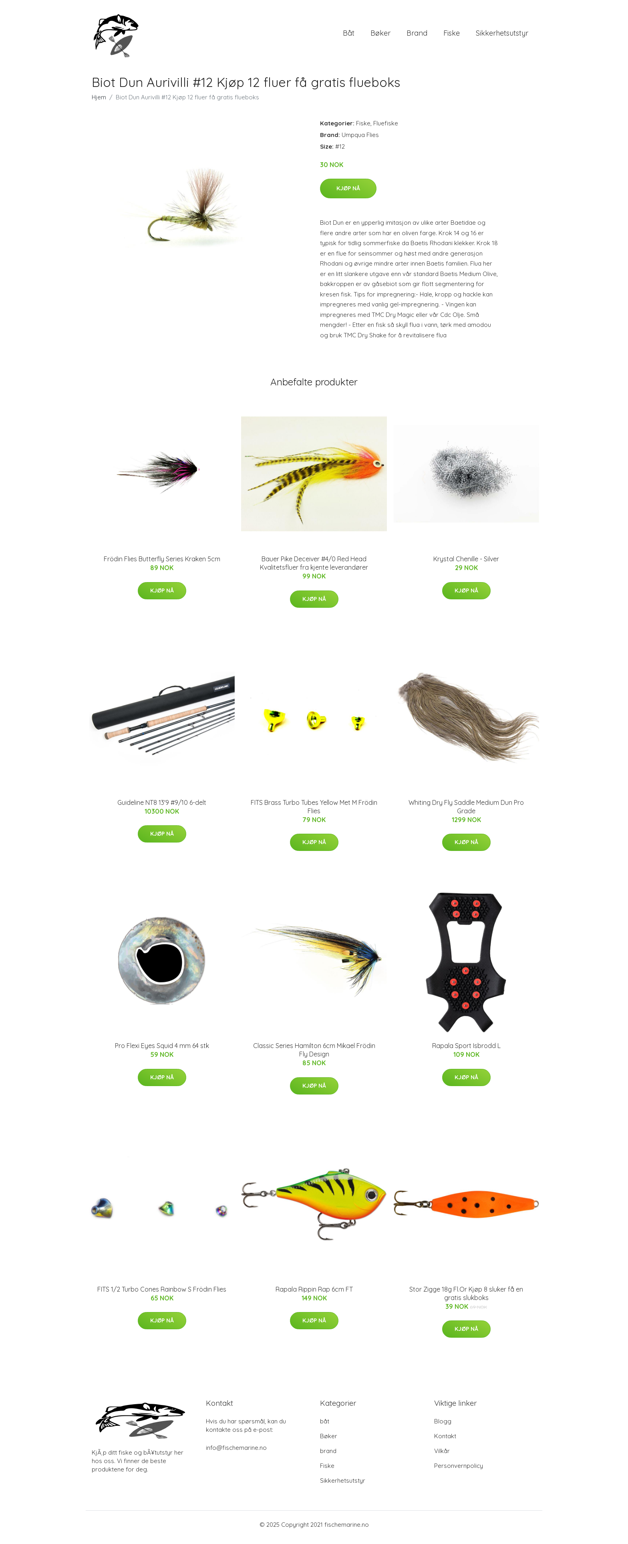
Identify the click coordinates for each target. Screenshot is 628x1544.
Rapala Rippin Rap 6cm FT (314, 1295)
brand (417, 35)
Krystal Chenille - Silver (466, 564)
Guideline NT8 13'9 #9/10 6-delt (161, 808)
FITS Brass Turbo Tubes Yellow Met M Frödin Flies (314, 812)
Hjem (99, 103)
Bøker (380, 35)
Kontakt (445, 1441)
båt (348, 35)
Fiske (451, 35)
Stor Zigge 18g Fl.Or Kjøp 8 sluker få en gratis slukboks (466, 1299)
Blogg (442, 1427)
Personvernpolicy (458, 1471)
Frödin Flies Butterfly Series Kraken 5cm (162, 564)
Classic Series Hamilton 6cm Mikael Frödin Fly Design (314, 1055)
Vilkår (442, 1456)
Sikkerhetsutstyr (502, 35)
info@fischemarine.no (236, 1453)
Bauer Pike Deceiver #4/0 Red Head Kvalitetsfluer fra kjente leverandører (314, 568)
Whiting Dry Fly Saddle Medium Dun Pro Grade (466, 812)
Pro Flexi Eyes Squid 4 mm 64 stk (162, 1051)
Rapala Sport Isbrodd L (466, 1051)
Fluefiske (385, 129)
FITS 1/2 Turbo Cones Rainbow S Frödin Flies (161, 1295)
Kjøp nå (348, 194)
